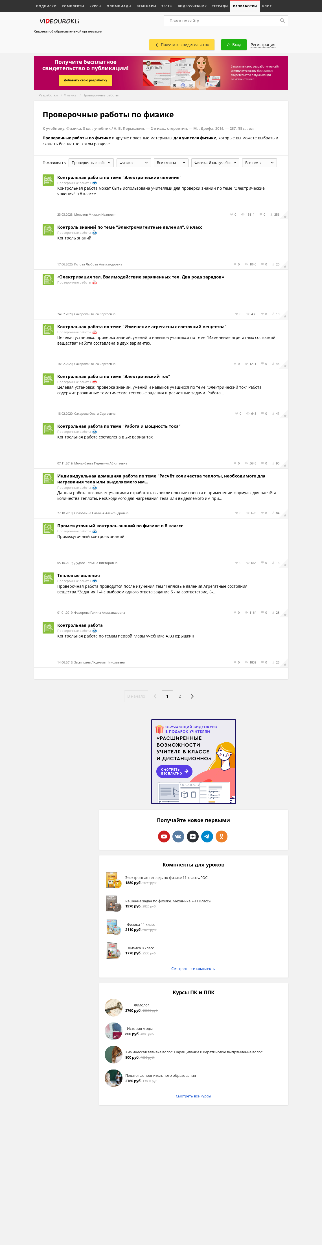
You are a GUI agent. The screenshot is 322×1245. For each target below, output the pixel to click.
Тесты (167, 6)
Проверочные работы (100, 95)
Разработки (245, 6)
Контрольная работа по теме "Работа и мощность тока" (119, 426)
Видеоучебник (192, 6)
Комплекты (73, 6)
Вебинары (146, 6)
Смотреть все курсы (193, 1096)
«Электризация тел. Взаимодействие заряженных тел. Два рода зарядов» (140, 277)
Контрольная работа (80, 625)
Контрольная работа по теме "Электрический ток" (113, 376)
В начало (136, 696)
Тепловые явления (78, 575)
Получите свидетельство (182, 44)
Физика (70, 95)
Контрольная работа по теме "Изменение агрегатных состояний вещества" (142, 326)
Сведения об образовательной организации (68, 31)
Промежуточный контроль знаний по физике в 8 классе (120, 525)
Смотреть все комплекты (193, 968)
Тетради (220, 6)
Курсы (95, 6)
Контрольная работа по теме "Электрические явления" (119, 177)
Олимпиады (119, 6)
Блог (267, 6)
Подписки (46, 6)
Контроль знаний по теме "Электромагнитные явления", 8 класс (129, 227)
